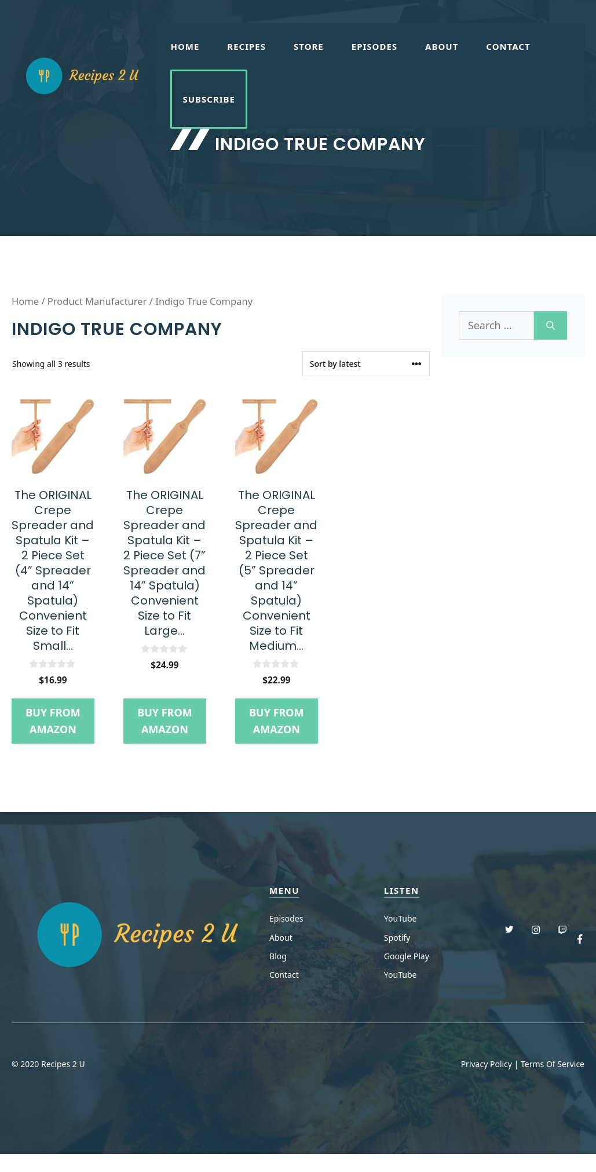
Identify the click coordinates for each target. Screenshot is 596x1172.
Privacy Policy (486, 1063)
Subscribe (208, 99)
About (441, 46)
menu (284, 890)
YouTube (400, 918)
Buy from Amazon (52, 720)
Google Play (406, 956)
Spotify (397, 937)
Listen (401, 890)
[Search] (550, 325)
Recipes (246, 46)
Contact (508, 46)
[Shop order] (366, 363)
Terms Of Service (552, 1063)
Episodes (374, 46)
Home (184, 46)
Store (309, 46)
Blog (278, 956)
